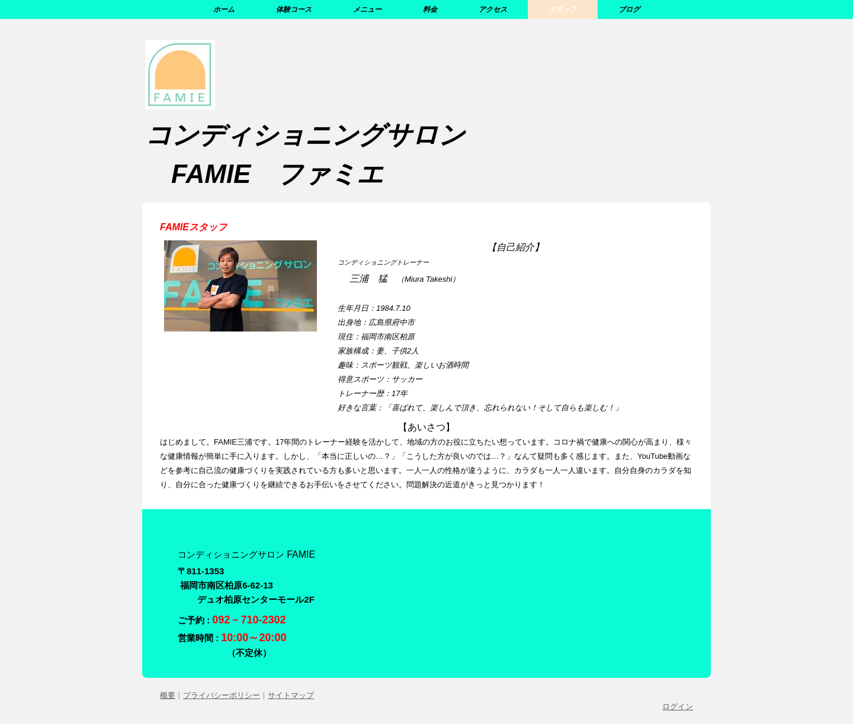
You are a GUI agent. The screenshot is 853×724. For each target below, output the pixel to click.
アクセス (493, 9)
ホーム (224, 9)
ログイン (677, 706)
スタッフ (563, 9)
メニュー (367, 9)
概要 (167, 695)
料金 (430, 9)
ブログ (629, 9)
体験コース (294, 9)
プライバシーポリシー (221, 695)
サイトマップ (291, 695)
